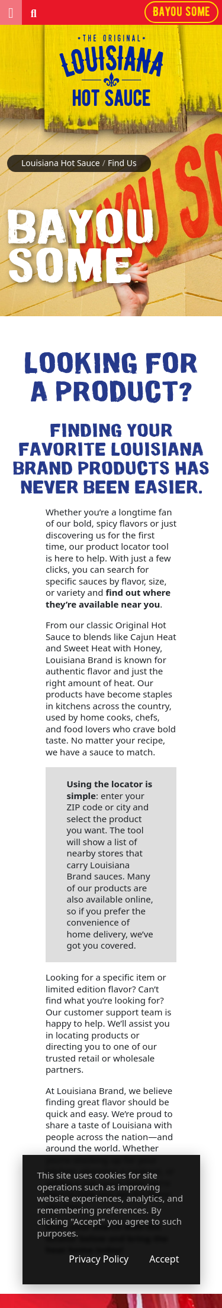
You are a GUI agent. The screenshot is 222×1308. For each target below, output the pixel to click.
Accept (164, 1258)
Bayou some (181, 12)
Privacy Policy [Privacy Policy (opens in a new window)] (98, 1258)
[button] (11, 12)
